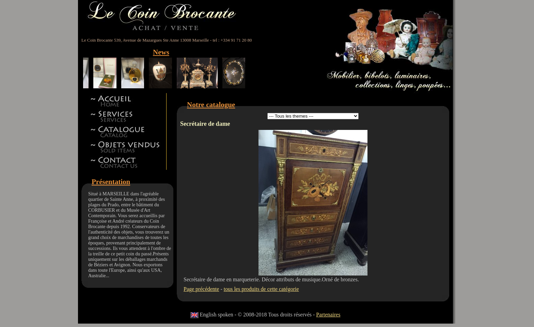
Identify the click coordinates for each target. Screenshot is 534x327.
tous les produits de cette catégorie (261, 289)
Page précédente (201, 289)
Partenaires (328, 314)
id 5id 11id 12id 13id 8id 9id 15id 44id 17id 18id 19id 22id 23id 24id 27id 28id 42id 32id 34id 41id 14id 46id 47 (313, 116)
